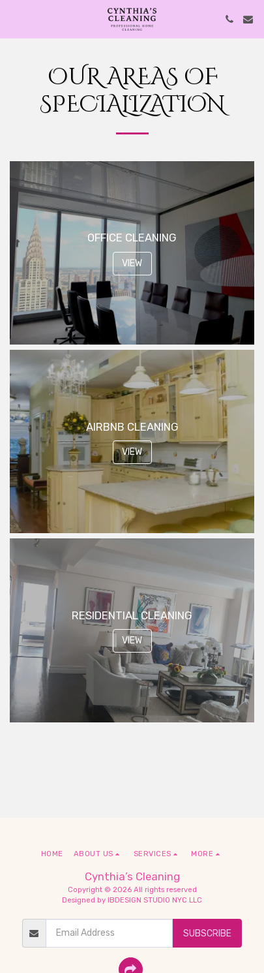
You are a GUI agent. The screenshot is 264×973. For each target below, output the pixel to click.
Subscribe (207, 933)
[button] (14, 19)
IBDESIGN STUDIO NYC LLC (155, 900)
